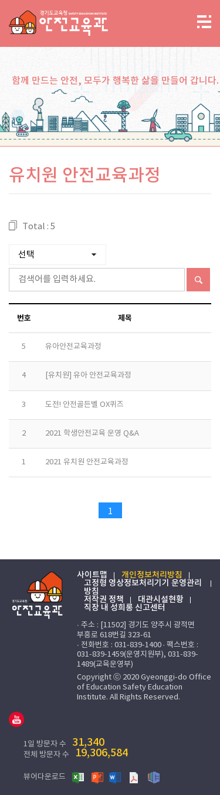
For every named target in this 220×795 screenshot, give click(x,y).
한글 (154, 776)
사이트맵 (92, 575)
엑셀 (79, 776)
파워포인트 (97, 776)
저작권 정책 (104, 600)
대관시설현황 (161, 600)
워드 (116, 776)
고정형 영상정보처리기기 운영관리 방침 (143, 587)
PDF (135, 776)
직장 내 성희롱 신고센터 (124, 608)
